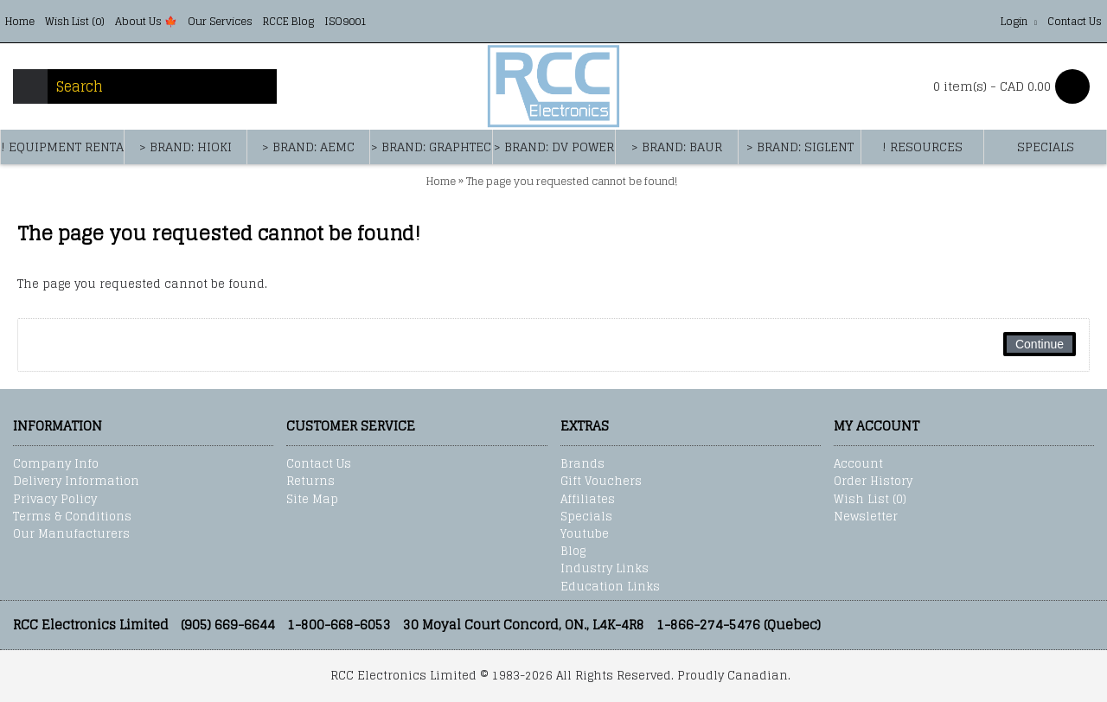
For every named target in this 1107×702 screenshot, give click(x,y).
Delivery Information (76, 481)
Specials (586, 517)
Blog (572, 551)
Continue (1039, 344)
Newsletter (866, 517)
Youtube (584, 534)
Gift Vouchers (601, 481)
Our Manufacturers (71, 534)
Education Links (610, 587)
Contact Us (318, 464)
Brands (582, 464)
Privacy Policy (55, 499)
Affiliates (587, 499)
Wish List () (870, 499)
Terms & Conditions (72, 517)
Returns (310, 481)
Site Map (312, 499)
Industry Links (604, 569)
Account (858, 464)
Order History (873, 481)
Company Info (56, 464)
